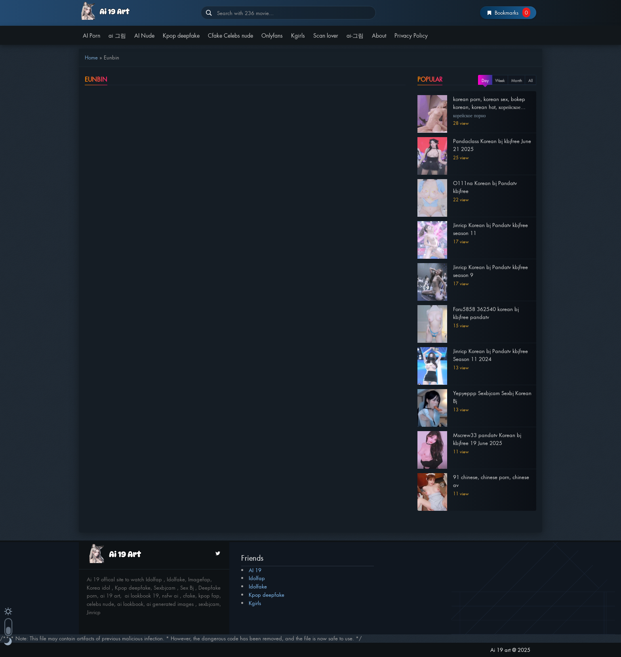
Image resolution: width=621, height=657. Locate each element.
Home (91, 57)
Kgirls (298, 35)
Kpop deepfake (181, 35)
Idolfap (257, 578)
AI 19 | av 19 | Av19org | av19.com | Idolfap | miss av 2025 (137, 11)
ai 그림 (117, 35)
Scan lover (325, 35)
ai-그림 (355, 35)
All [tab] (530, 80)
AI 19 (255, 570)
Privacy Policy (411, 35)
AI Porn (91, 35)
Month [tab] (516, 80)
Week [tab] (500, 80)
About (379, 35)
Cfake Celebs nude (230, 35)
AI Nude (144, 35)
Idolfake (258, 586)
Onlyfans (272, 35)
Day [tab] (485, 80)
